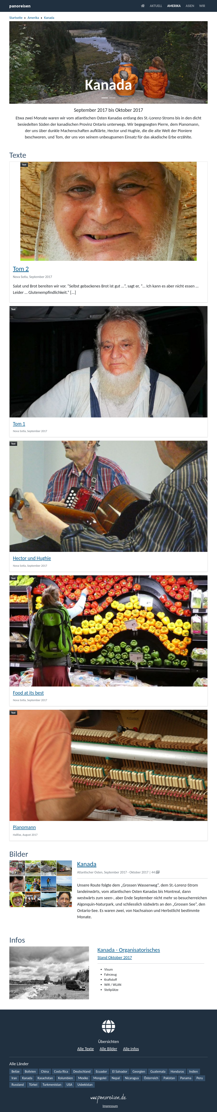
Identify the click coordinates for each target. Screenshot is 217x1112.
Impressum (110, 1106)
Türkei (33, 1085)
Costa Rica (61, 1071)
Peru (199, 1078)
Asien (190, 6)
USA (69, 1085)
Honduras (177, 1071)
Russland (17, 1085)
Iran (14, 1078)
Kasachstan (45, 1078)
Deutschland (81, 1071)
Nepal (116, 1078)
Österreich (151, 1078)
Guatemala (157, 1071)
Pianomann (24, 827)
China (45, 1071)
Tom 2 (21, 269)
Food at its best (28, 693)
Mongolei (100, 1078)
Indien (193, 1071)
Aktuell (156, 6)
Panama (185, 1078)
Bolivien (30, 1071)
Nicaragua (132, 1078)
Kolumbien (65, 1078)
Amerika (174, 6)
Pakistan (169, 1078)
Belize (15, 1071)
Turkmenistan (52, 1085)
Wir (202, 6)
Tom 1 (19, 424)
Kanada (49, 18)
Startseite (15, 18)
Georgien (138, 1071)
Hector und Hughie (32, 558)
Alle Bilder (108, 1048)
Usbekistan (84, 1085)
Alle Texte (85, 1048)
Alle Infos (131, 1048)
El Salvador (119, 1071)
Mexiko (83, 1078)
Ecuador (101, 1071)
